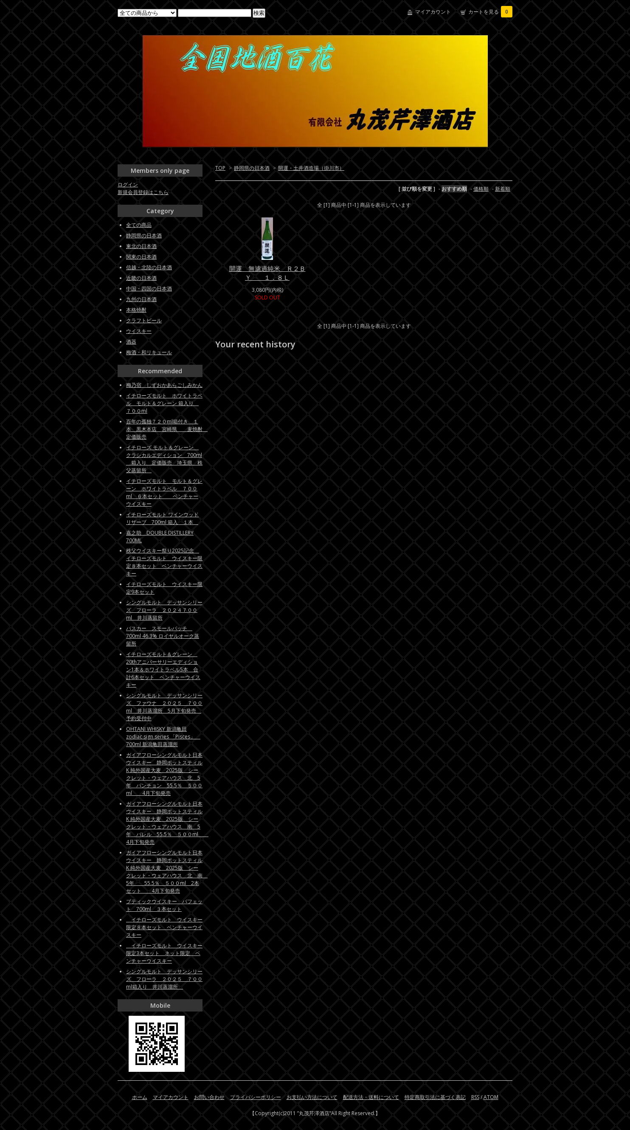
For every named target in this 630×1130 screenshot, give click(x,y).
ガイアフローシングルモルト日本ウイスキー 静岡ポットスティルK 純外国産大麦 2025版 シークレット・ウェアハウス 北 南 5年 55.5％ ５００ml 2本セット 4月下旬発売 (167, 871)
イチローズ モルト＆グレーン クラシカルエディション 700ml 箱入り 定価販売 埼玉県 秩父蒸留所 (164, 459)
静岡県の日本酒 (252, 168)
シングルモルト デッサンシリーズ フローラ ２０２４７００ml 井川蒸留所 (164, 610)
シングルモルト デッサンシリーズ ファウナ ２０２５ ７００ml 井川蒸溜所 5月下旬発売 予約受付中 (164, 707)
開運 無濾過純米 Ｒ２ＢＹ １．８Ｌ (267, 273)
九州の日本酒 (141, 299)
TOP (220, 168)
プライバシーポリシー (255, 1097)
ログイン (128, 184)
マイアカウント (433, 11)
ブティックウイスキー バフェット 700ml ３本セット (164, 905)
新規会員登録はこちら (143, 192)
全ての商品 (139, 224)
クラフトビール (144, 320)
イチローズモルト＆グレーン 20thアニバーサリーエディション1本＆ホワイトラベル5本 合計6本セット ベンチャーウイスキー (163, 669)
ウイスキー (139, 331)
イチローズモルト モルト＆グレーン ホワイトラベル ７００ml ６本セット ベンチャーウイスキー (164, 492)
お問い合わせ (209, 1097)
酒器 (131, 341)
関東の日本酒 (141, 256)
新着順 (502, 188)
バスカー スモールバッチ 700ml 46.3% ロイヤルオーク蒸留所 (162, 636)
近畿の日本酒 (141, 278)
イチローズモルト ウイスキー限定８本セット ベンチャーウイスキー (164, 927)
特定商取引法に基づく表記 (435, 1097)
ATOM (491, 1097)
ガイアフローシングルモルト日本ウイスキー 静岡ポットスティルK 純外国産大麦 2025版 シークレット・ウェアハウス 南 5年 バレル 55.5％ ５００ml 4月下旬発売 (167, 822)
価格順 (481, 188)
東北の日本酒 (141, 246)
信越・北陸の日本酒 (149, 267)
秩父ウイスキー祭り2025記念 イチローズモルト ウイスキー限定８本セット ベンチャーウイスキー (164, 562)
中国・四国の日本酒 (149, 288)
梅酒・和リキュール (149, 352)
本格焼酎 (136, 309)
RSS (475, 1097)
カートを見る (490, 11)
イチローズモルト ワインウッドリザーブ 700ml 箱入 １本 (162, 518)
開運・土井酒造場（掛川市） (311, 168)
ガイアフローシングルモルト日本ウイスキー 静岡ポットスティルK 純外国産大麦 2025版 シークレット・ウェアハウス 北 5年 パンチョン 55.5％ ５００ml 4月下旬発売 (164, 774)
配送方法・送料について (371, 1097)
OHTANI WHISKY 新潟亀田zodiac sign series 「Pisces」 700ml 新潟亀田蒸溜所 (163, 736)
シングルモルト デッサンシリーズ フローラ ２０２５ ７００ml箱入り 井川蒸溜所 (164, 979)
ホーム (139, 1097)
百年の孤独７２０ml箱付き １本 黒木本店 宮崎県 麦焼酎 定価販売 (167, 429)
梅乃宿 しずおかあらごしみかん (164, 385)
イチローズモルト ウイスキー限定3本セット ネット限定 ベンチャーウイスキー (164, 953)
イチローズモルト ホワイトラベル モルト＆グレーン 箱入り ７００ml (164, 403)
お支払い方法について (312, 1097)
